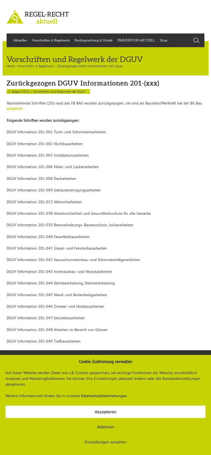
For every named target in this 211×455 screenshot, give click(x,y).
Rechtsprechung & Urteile (94, 40)
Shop (163, 40)
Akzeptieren (105, 411)
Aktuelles (20, 40)
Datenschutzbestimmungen (104, 395)
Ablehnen (105, 427)
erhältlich (15, 108)
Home (11, 66)
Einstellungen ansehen (105, 442)
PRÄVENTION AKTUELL (136, 40)
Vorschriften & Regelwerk (51, 40)
